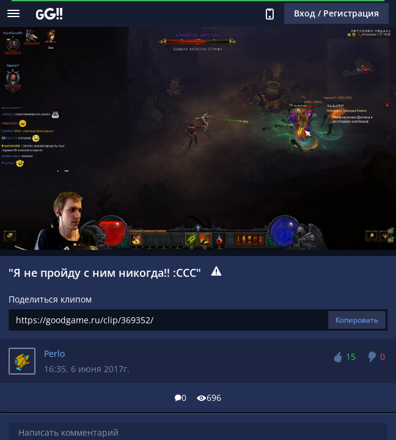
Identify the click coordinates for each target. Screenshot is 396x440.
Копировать (357, 320)
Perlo (54, 353)
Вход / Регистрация (336, 13)
